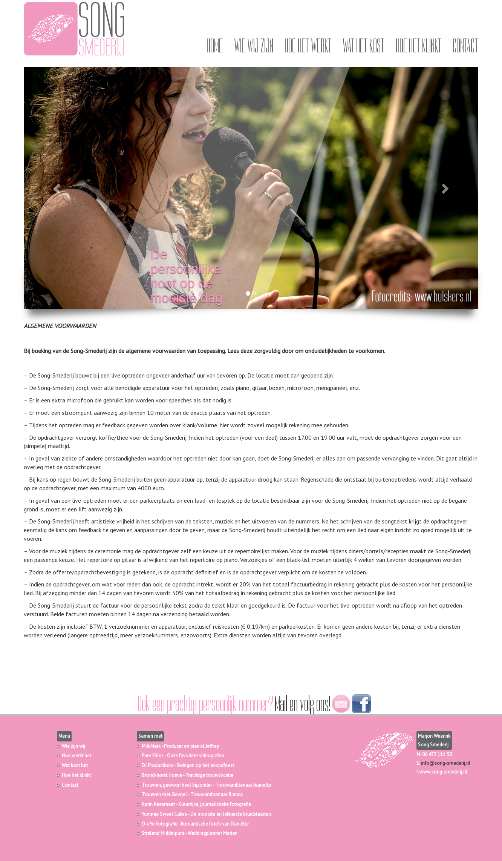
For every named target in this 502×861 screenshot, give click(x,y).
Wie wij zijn (253, 46)
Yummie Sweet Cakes (164, 814)
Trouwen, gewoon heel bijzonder (177, 785)
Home (215, 46)
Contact (465, 46)
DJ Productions (157, 765)
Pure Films (153, 755)
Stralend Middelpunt (163, 833)
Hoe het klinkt (418, 46)
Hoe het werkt (308, 46)
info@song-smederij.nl (445, 763)
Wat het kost (363, 46)
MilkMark (151, 746)
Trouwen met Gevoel (164, 794)
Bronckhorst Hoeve (162, 775)
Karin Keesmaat (158, 804)
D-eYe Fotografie (160, 824)
